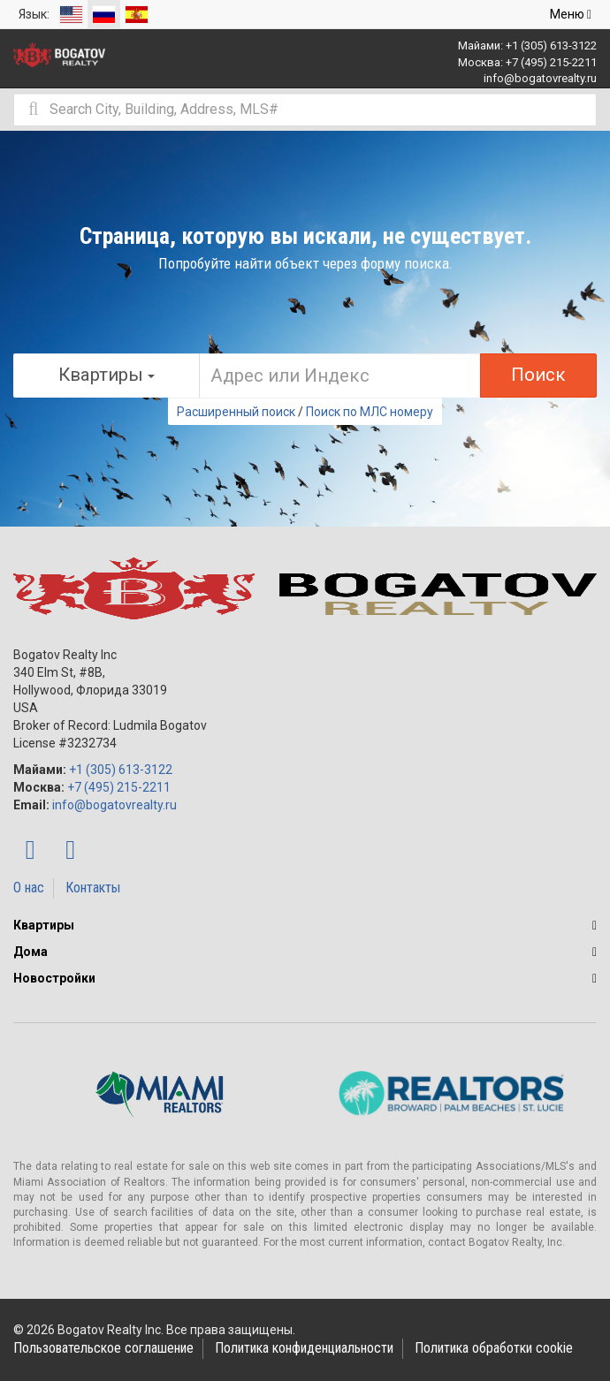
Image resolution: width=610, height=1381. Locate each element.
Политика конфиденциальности (304, 1347)
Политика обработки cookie (494, 1347)
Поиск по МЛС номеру (369, 412)
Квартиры (43, 925)
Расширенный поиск (236, 412)
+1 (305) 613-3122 (551, 45)
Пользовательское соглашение (103, 1347)
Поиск (538, 374)
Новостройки (54, 978)
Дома (30, 952)
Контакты (92, 887)
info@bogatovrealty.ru (540, 78)
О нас (28, 887)
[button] (594, 925)
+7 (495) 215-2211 (551, 62)
